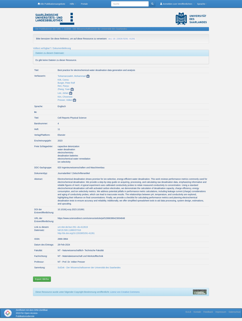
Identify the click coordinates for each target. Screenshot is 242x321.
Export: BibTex (42, 279)
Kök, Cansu (63, 80)
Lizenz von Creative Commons (125, 292)
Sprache (202, 4)
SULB (188, 312)
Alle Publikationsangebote (51, 3)
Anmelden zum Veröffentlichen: (177, 3)
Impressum (220, 312)
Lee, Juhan (63, 93)
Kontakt (197, 312)
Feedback (208, 312)
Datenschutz (235, 312)
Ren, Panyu (63, 86)
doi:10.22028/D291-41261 (121, 39)
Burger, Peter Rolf (66, 83)
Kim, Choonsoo (65, 97)
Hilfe (73, 4)
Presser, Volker (65, 100)
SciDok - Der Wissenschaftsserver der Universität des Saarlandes (95, 29)
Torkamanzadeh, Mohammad (72, 76)
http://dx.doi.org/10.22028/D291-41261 (76, 233)
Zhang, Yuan (64, 89)
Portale (84, 4)
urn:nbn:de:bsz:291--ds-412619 (73, 227)
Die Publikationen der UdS (48, 29)
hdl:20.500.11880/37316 (69, 230)
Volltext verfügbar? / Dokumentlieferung (52, 48)
